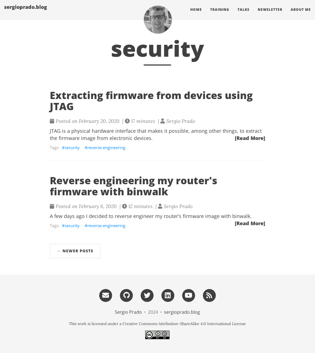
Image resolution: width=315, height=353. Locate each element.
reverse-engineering (106, 147)
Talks (243, 15)
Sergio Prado (128, 312)
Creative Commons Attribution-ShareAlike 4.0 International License (184, 323)
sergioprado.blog (25, 12)
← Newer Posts (75, 250)
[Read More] (250, 138)
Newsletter (270, 15)
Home (196, 15)
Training (219, 15)
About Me (301, 15)
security (72, 147)
